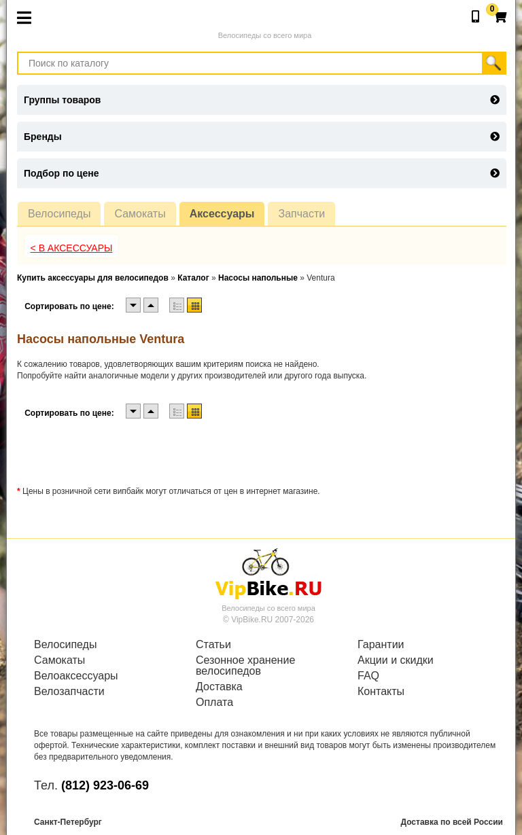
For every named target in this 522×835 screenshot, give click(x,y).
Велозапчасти (69, 691)
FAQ (368, 676)
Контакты (381, 691)
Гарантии (381, 644)
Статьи (213, 644)
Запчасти (301, 213)
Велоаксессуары (76, 676)
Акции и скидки (396, 660)
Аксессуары (222, 213)
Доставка (219, 686)
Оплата (214, 702)
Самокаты (139, 213)
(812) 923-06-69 (105, 785)
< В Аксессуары (72, 248)
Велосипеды (59, 213)
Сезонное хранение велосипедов (245, 666)
